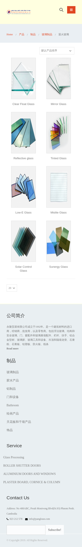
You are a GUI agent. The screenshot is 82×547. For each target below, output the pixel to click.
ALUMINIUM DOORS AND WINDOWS (29, 474)
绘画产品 (13, 413)
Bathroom (13, 405)
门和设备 (13, 397)
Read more (13, 348)
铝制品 (11, 388)
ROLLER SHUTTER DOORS (22, 465)
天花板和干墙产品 (19, 421)
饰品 (10, 430)
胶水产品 (13, 380)
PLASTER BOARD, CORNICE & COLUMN (31, 482)
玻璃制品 (13, 372)
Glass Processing (13, 457)
